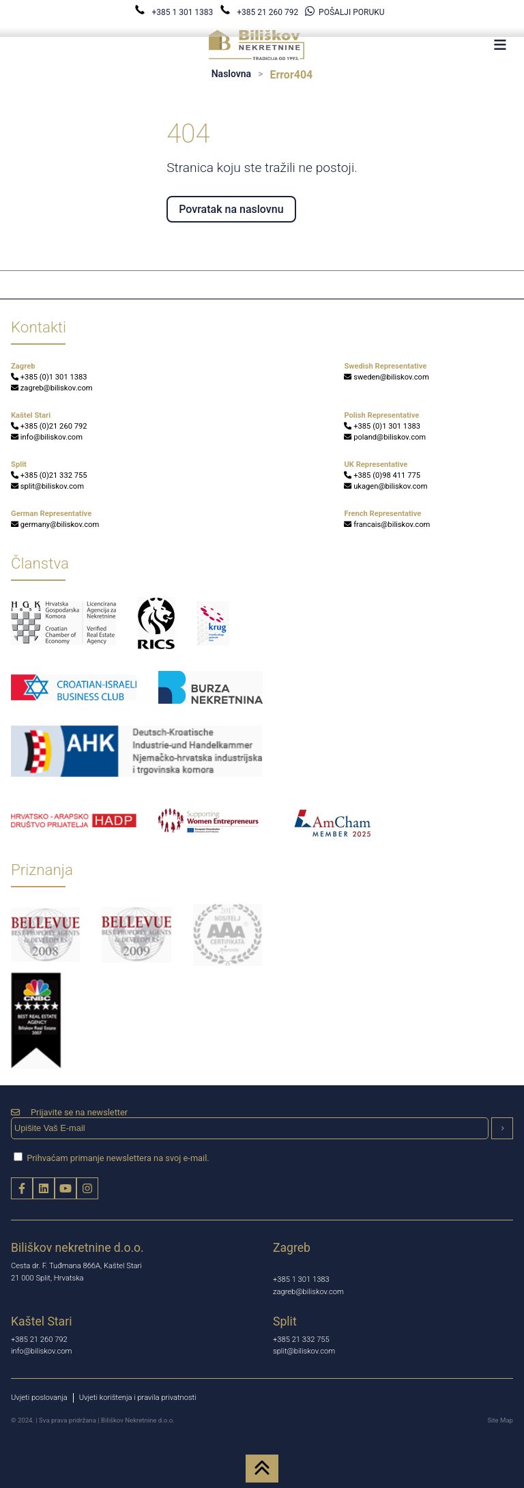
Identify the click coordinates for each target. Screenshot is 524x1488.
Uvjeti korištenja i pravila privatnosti (137, 1397)
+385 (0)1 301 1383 (49, 377)
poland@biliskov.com (385, 437)
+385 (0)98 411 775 (382, 475)
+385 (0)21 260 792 (49, 426)
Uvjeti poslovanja (39, 1397)
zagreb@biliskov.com (52, 388)
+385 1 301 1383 (174, 12)
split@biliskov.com (47, 486)
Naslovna (231, 73)
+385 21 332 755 (301, 1339)
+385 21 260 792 (260, 12)
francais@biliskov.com (387, 524)
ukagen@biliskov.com (385, 486)
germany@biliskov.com (55, 524)
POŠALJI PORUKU (344, 12)
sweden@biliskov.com (386, 377)
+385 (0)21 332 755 (49, 475)
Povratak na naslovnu (231, 209)
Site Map (500, 1420)
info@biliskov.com (47, 437)
